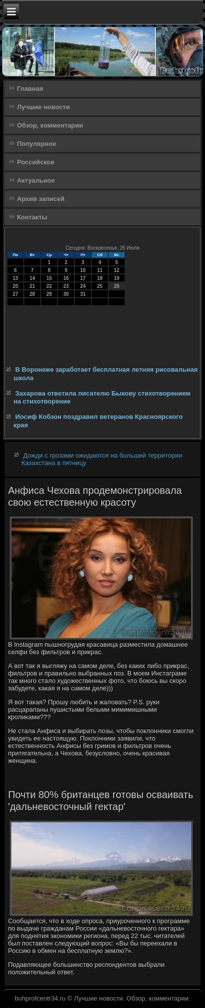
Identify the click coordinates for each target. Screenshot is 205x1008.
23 (66, 286)
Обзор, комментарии (50, 125)
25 (100, 286)
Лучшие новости (43, 107)
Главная (30, 88)
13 (15, 278)
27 (15, 294)
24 (83, 286)
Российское (35, 162)
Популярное (36, 143)
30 (66, 294)
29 (49, 294)
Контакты (32, 217)
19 (117, 278)
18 (100, 278)
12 (117, 270)
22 (49, 286)
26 (117, 286)
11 (100, 270)
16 (66, 278)
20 (15, 286)
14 (32, 278)
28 (32, 294)
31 (83, 294)
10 (83, 270)
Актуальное (36, 180)
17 (83, 278)
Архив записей (41, 198)
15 (49, 278)
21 (32, 286)
